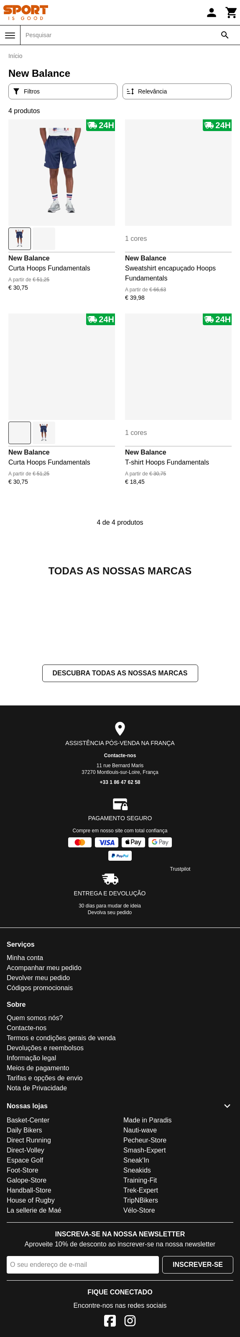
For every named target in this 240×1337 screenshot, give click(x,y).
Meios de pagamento (38, 1151)
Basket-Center (28, 1203)
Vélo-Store (139, 1293)
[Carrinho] (231, 12)
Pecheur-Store (144, 1223)
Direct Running (29, 1223)
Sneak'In (136, 1243)
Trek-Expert (140, 1273)
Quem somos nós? (35, 1101)
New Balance (29, 258)
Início (15, 56)
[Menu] (10, 35)
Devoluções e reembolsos (45, 1131)
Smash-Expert (144, 1233)
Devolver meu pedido (38, 1061)
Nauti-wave (140, 1213)
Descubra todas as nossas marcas (120, 756)
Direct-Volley (25, 1233)
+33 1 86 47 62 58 (120, 866)
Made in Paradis (147, 1203)
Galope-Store (26, 1263)
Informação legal (31, 1141)
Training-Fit (140, 1263)
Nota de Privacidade (37, 1171)
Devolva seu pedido (110, 996)
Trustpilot (180, 952)
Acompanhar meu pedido (44, 1051)
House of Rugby (31, 1283)
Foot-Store (22, 1253)
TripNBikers (140, 1283)
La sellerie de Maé (34, 1293)
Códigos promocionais (40, 1071)
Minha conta (25, 1041)
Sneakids (137, 1253)
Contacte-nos (120, 839)
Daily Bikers (24, 1213)
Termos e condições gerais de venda (61, 1121)
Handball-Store (29, 1273)
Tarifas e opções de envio (44, 1161)
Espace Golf (25, 1243)
